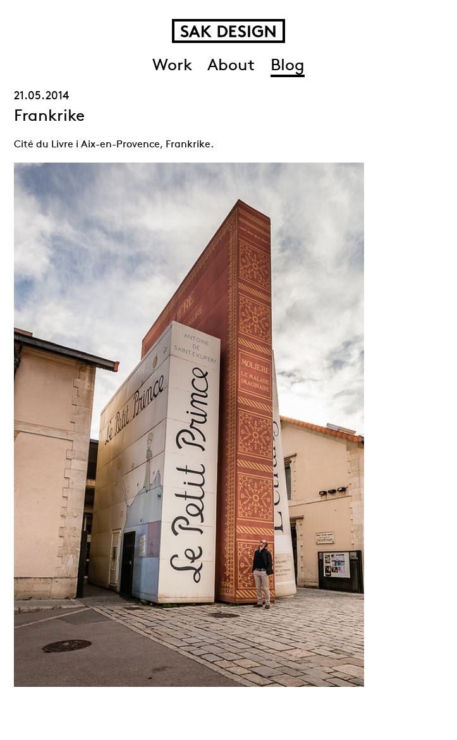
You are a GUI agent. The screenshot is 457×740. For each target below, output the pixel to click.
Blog (288, 66)
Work (172, 66)
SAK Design (228, 31)
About (231, 66)
